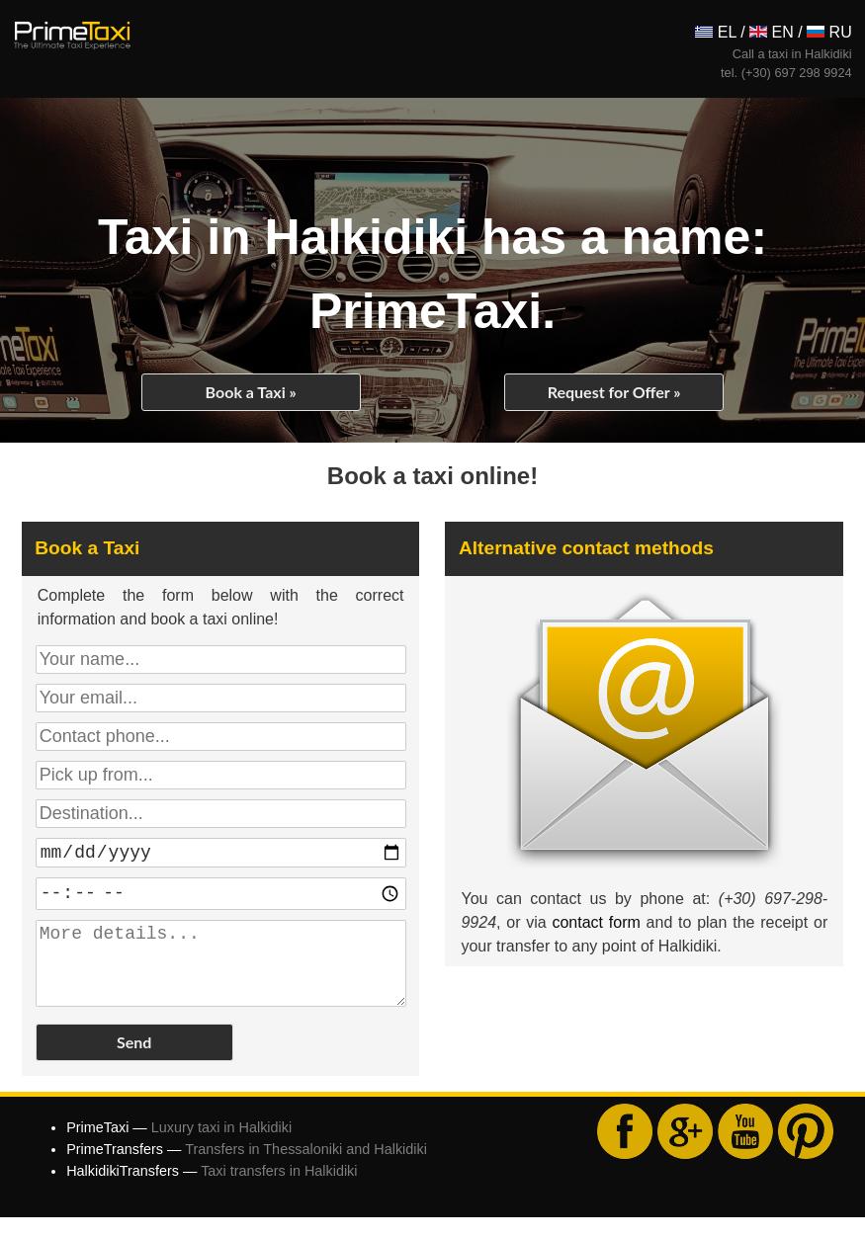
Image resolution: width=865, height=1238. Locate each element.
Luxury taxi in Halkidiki (221, 1149)
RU (829, 32)
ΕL (715, 32)
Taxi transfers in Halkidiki (279, 1191)
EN (771, 32)
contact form (596, 922)
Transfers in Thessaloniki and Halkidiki (306, 1170)
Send (134, 1062)
